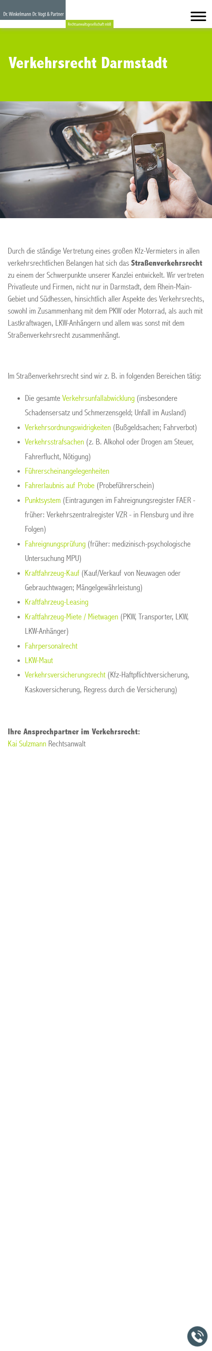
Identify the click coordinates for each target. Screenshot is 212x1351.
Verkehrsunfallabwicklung (98, 398)
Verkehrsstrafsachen (54, 442)
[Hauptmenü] (198, 18)
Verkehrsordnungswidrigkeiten (68, 427)
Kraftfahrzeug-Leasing (56, 602)
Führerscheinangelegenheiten (67, 471)
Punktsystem (43, 500)
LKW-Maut (39, 660)
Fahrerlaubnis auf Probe (60, 485)
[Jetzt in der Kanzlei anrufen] (197, 1336)
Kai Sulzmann (27, 744)
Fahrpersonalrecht (51, 646)
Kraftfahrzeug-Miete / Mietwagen (71, 617)
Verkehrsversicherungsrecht (65, 675)
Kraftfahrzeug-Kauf (52, 573)
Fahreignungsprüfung (55, 544)
